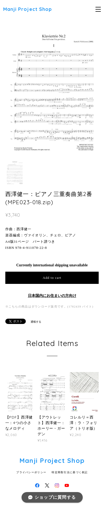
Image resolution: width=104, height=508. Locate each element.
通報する (36, 321)
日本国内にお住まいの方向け (52, 296)
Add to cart (52, 278)
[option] (52, 90)
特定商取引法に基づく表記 (70, 472)
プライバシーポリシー (31, 472)
